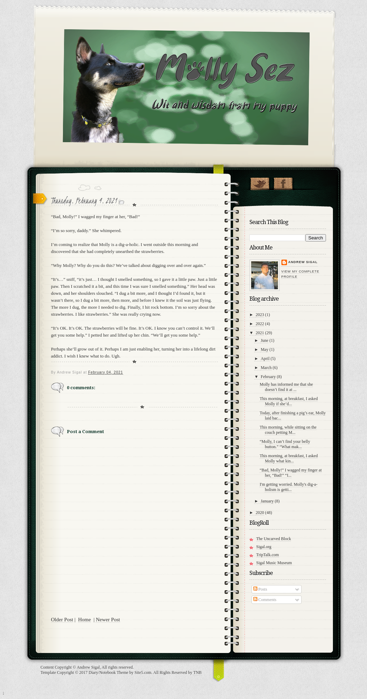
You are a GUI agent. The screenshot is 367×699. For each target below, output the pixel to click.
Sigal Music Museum (274, 562)
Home (84, 619)
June (264, 340)
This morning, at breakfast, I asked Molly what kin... (289, 458)
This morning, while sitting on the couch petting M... (288, 430)
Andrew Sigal (303, 262)
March (266, 367)
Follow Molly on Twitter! (259, 182)
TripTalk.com (267, 554)
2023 (260, 314)
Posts (260, 589)
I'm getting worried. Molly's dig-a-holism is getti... (288, 487)
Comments (265, 599)
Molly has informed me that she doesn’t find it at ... (286, 387)
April (265, 358)
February (268, 376)
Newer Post (108, 619)
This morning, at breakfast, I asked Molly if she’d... (289, 401)
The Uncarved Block (273, 538)
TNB (197, 672)
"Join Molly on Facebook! (283, 182)
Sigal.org (263, 546)
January (267, 501)
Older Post (62, 619)
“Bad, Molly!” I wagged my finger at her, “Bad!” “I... (290, 473)
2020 (260, 512)
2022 (260, 323)
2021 (260, 332)
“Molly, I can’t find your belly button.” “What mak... (285, 444)
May (264, 349)
